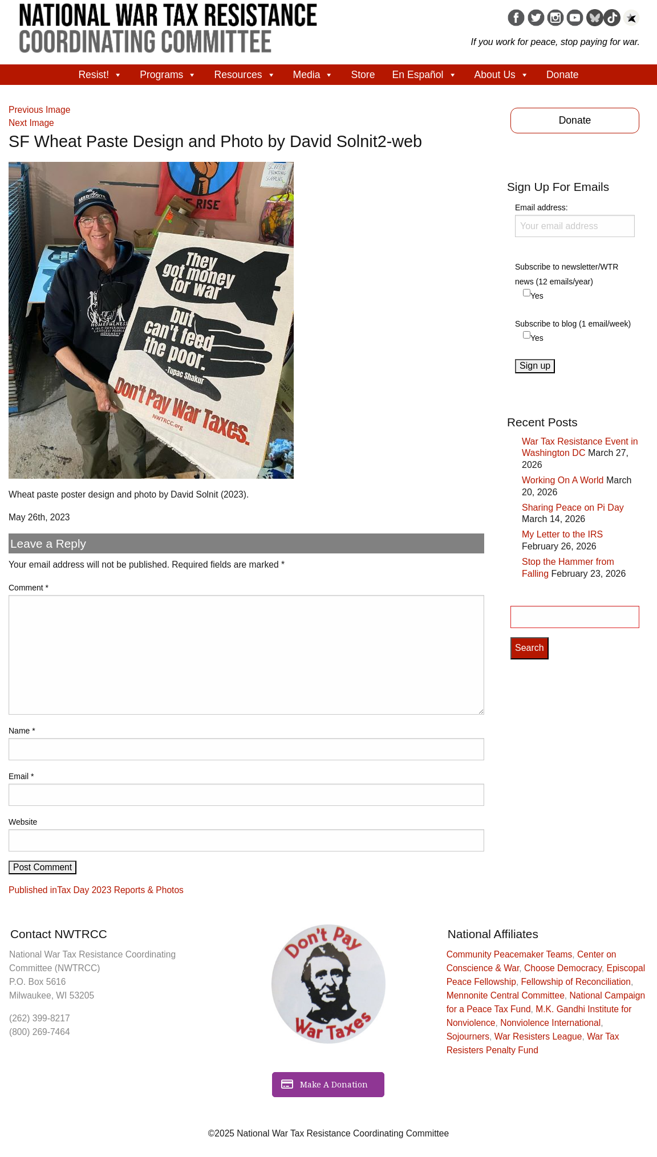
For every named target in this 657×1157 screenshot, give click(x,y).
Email (21, 776)
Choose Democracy (563, 968)
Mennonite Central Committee (506, 995)
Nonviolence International (550, 1023)
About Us (501, 74)
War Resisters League (538, 1036)
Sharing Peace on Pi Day (573, 507)
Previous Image (39, 110)
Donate (562, 74)
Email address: (575, 220)
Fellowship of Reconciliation (576, 982)
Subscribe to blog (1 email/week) (573, 323)
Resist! (100, 74)
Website (23, 821)
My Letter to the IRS (562, 534)
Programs (168, 74)
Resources (244, 74)
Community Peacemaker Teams (510, 954)
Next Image (31, 123)
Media (313, 74)
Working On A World (562, 480)
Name (22, 730)
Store (363, 74)
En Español (424, 74)
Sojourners (468, 1036)
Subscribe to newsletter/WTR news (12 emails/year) (566, 274)
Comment (28, 587)
